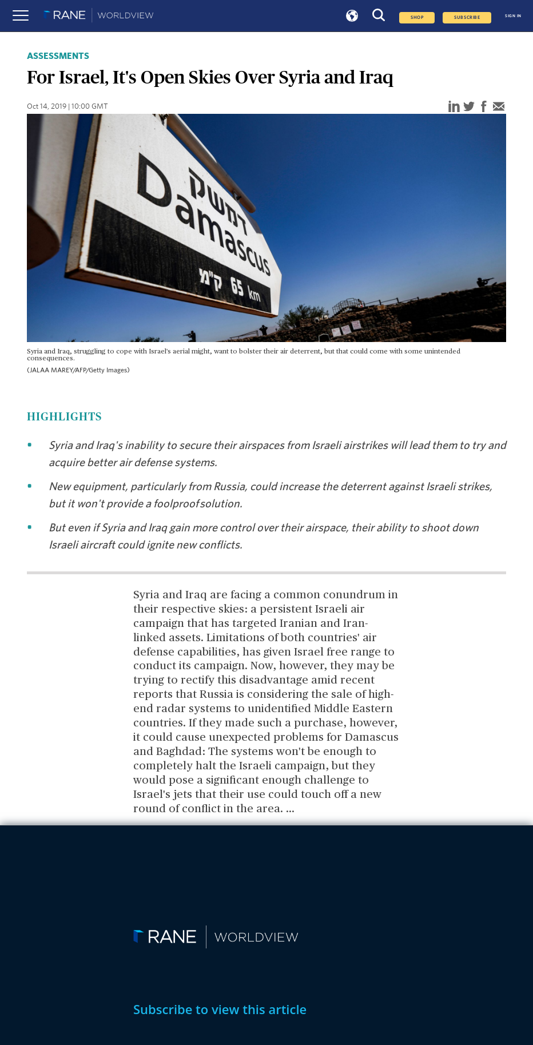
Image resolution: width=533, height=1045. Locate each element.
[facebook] (483, 107)
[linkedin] (454, 107)
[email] (498, 107)
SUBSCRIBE (467, 17)
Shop (417, 17)
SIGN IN (513, 16)
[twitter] (469, 107)
